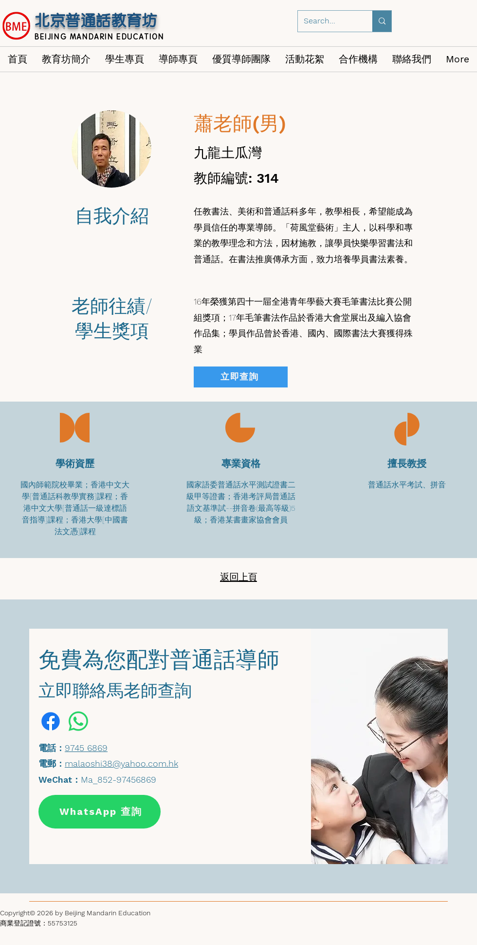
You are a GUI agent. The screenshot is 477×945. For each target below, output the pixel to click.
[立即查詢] (241, 376)
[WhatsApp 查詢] (99, 812)
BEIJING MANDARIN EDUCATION (100, 36)
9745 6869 (86, 748)
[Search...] (328, 21)
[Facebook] (50, 721)
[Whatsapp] (78, 721)
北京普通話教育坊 (96, 20)
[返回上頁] (239, 577)
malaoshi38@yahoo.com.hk (121, 763)
